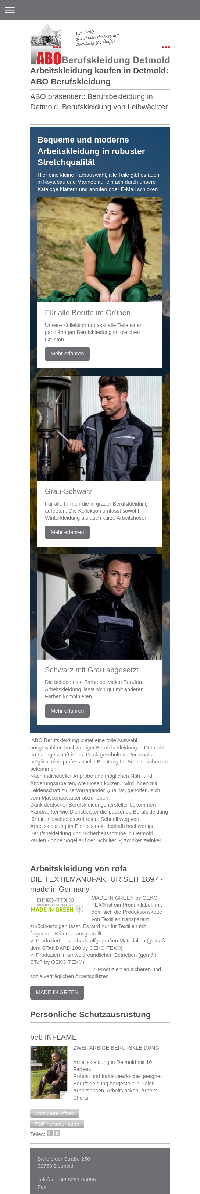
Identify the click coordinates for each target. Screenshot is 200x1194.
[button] (54, 1113)
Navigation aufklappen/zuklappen (100, 10)
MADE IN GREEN (57, 992)
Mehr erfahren (67, 354)
